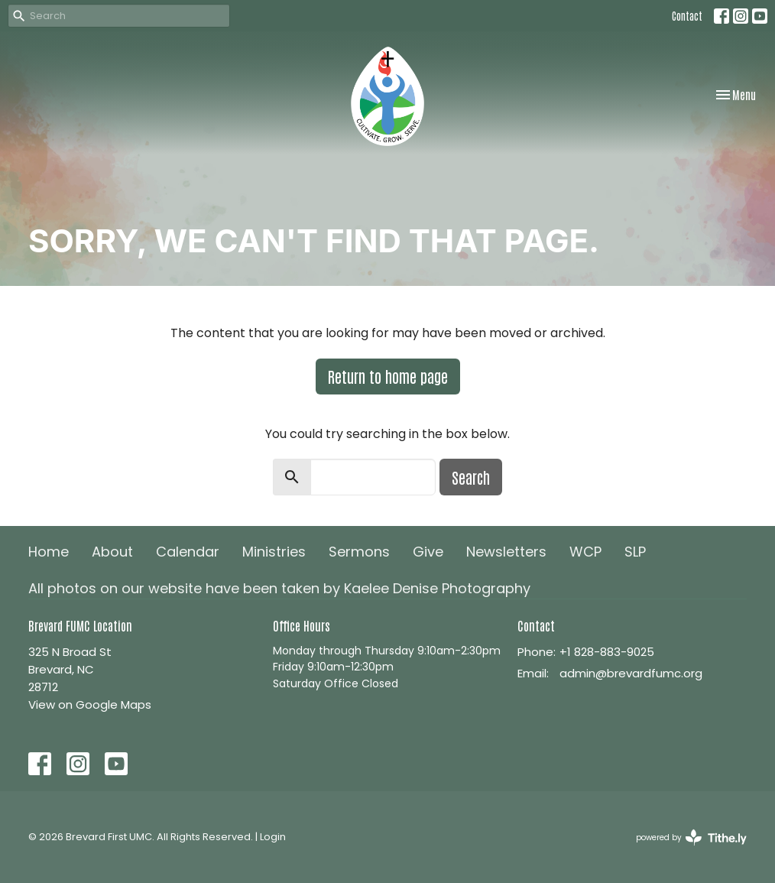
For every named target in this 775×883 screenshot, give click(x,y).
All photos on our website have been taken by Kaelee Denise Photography (279, 588)
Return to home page (388, 376)
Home (48, 551)
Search (471, 477)
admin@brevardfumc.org (630, 673)
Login (273, 836)
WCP (585, 551)
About (112, 551)
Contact (687, 15)
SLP (635, 551)
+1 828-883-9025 (606, 652)
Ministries (274, 551)
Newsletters (506, 551)
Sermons (359, 551)
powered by (691, 837)
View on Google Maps (89, 704)
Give (428, 551)
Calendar (187, 551)
